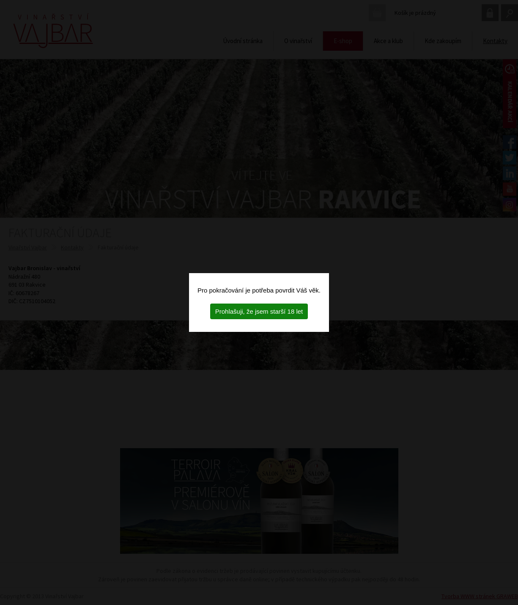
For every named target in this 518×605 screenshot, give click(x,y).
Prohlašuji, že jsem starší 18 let (259, 311)
